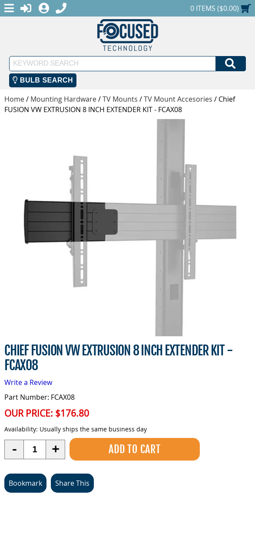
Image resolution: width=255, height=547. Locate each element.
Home (14, 99)
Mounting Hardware (63, 99)
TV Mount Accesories (178, 99)
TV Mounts (120, 99)
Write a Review (28, 382)
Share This (72, 483)
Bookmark (25, 483)
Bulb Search (43, 80)
